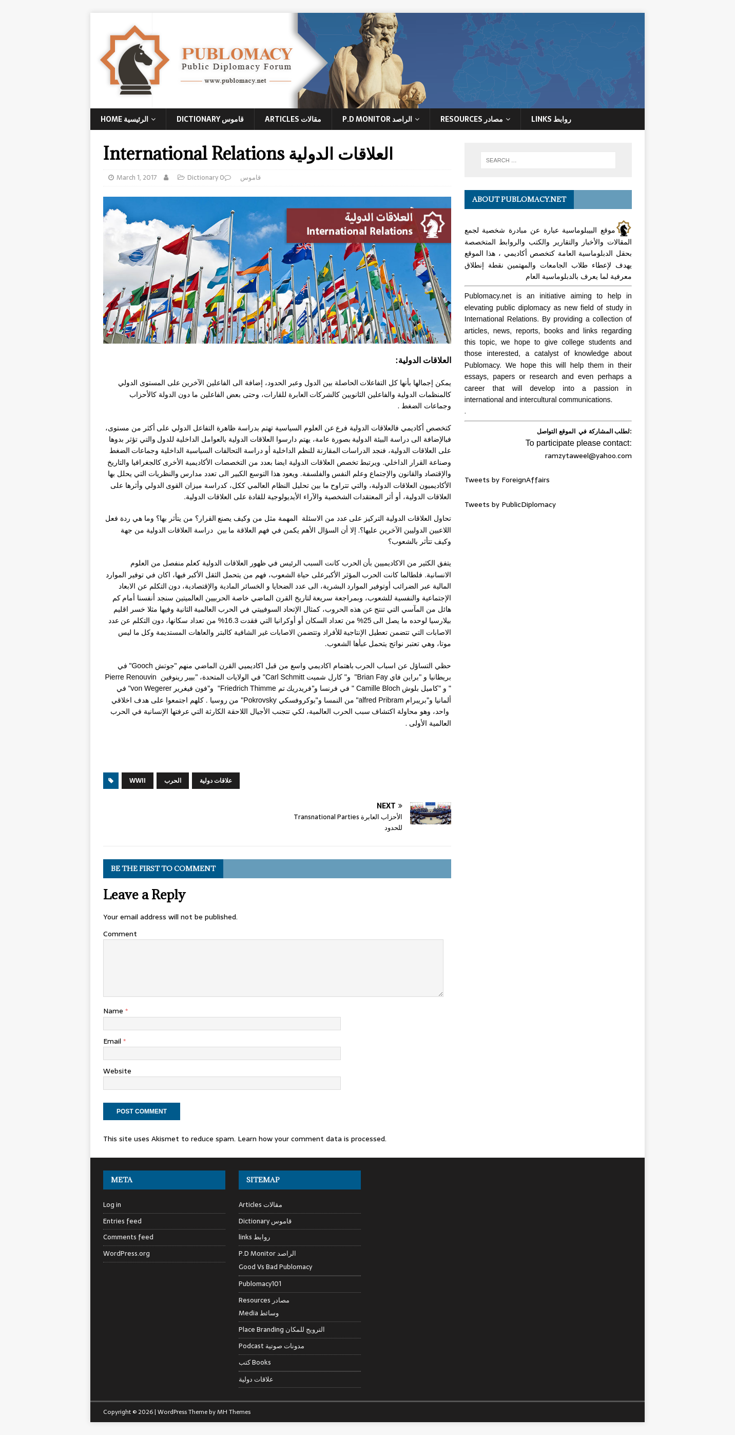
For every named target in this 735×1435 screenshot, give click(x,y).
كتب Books (255, 1362)
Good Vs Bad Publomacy (275, 1267)
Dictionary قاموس (210, 119)
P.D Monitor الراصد (377, 119)
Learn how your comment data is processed (311, 1138)
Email (113, 1041)
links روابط (254, 1237)
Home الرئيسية (124, 119)
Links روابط (551, 119)
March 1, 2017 (137, 177)
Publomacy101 (260, 1283)
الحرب (172, 781)
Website (117, 1071)
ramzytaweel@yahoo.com (588, 455)
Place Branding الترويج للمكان (282, 1329)
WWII (137, 781)
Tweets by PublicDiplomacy (510, 504)
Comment (120, 933)
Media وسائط (259, 1313)
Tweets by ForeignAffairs (507, 479)
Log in (112, 1205)
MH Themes (233, 1412)
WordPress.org (126, 1253)
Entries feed (122, 1221)
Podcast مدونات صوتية (271, 1345)
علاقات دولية (216, 781)
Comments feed (128, 1237)
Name (114, 1010)
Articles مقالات (293, 119)
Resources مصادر (471, 119)
